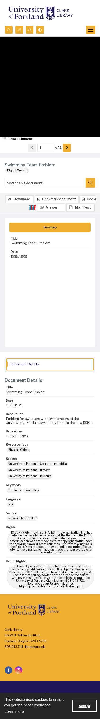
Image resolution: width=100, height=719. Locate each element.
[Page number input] (45, 148)
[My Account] (29, 30)
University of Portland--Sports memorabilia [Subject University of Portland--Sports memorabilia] (37, 464)
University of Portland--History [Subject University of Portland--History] (29, 470)
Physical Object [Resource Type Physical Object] (18, 450)
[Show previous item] (32, 148)
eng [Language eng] (11, 504)
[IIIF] (32, 207)
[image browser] (18, 139)
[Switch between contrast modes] (40, 30)
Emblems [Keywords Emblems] (14, 490)
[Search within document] (90, 183)
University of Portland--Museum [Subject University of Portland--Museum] (29, 476)
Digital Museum (17, 170)
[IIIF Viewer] (51, 207)
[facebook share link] (8, 670)
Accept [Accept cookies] (84, 706)
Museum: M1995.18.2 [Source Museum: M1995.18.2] (22, 518)
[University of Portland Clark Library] (40, 12)
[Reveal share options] (19, 30)
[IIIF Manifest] (80, 207)
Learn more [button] (14, 712)
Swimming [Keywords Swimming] (32, 490)
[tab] (50, 227)
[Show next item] (67, 148)
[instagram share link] (18, 670)
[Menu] (90, 30)
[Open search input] (9, 30)
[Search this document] (45, 183)
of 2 (58, 147)
